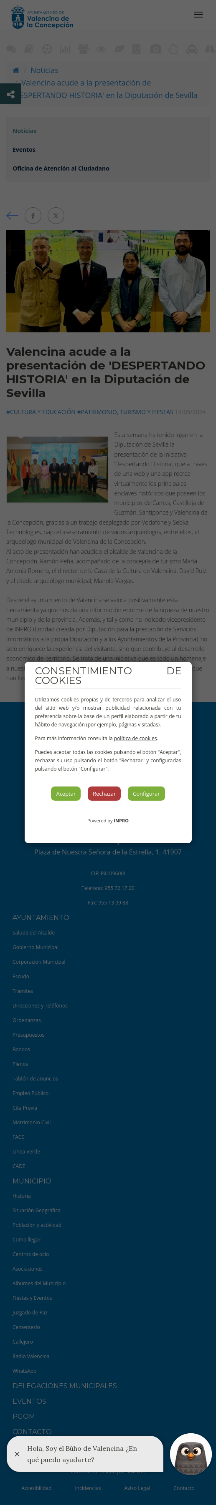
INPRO (121, 820)
